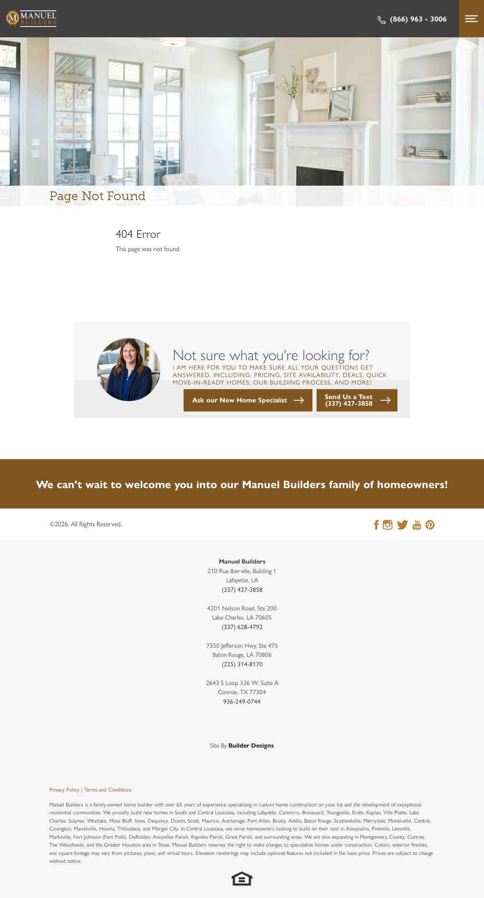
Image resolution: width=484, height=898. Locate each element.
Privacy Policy (64, 789)
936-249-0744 (242, 701)
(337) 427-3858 (242, 589)
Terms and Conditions (108, 789)
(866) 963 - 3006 (412, 18)
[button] (248, 400)
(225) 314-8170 (242, 663)
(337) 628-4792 (242, 626)
